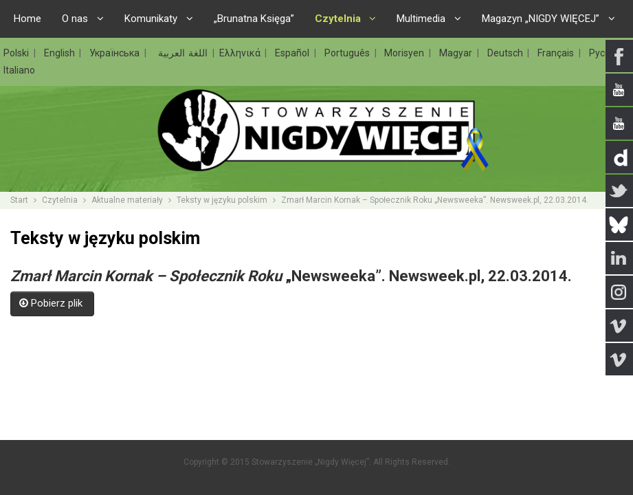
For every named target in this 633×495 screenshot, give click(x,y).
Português (348, 52)
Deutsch (506, 52)
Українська (116, 52)
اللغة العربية (181, 52)
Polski (17, 52)
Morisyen (405, 52)
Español (294, 52)
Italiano (19, 70)
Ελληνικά (241, 52)
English (61, 52)
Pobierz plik (52, 303)
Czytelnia (60, 200)
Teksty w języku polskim (222, 200)
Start (19, 200)
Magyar (457, 52)
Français (557, 52)
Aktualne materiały (127, 200)
